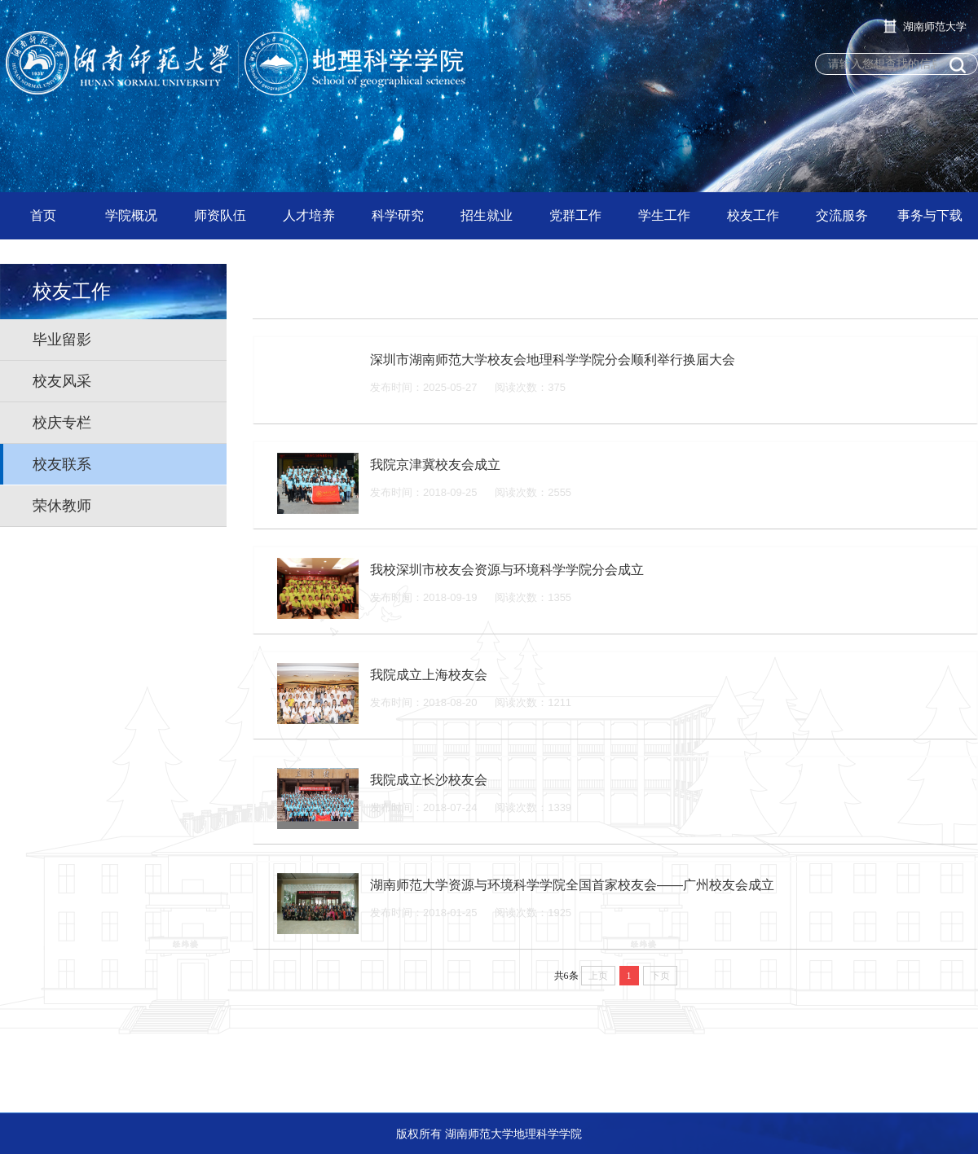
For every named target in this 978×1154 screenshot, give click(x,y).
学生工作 (664, 215)
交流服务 (842, 215)
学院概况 (131, 215)
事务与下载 (930, 215)
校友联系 (62, 464)
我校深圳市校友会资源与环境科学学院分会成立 (507, 570)
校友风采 (62, 381)
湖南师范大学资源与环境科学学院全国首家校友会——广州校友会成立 (572, 885)
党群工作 (575, 215)
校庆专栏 (62, 423)
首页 (43, 215)
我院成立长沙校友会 (428, 780)
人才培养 (309, 215)
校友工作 (753, 215)
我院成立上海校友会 (428, 675)
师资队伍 (220, 215)
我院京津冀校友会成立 (435, 465)
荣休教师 (62, 506)
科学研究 (398, 215)
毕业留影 (62, 339)
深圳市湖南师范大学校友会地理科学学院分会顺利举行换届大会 (552, 359)
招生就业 (486, 215)
